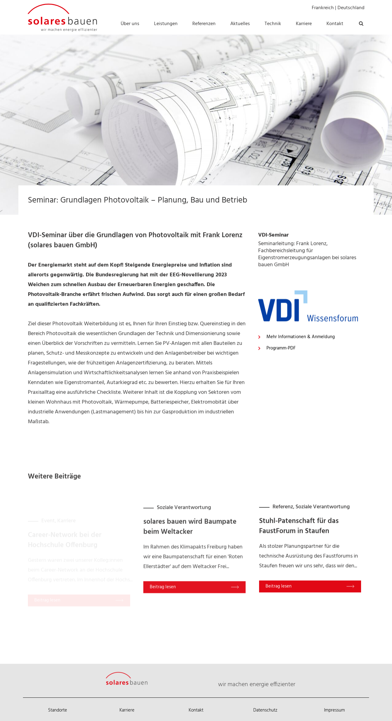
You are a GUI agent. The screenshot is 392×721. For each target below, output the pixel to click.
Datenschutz (265, 710)
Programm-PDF (281, 400)
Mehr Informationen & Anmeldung (300, 388)
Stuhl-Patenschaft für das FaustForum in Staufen (299, 568)
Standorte (57, 710)
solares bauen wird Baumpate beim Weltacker (189, 576)
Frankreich (323, 8)
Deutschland (350, 8)
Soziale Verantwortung (184, 556)
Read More (186, 636)
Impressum (334, 710)
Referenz (283, 548)
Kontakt (196, 710)
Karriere (126, 710)
